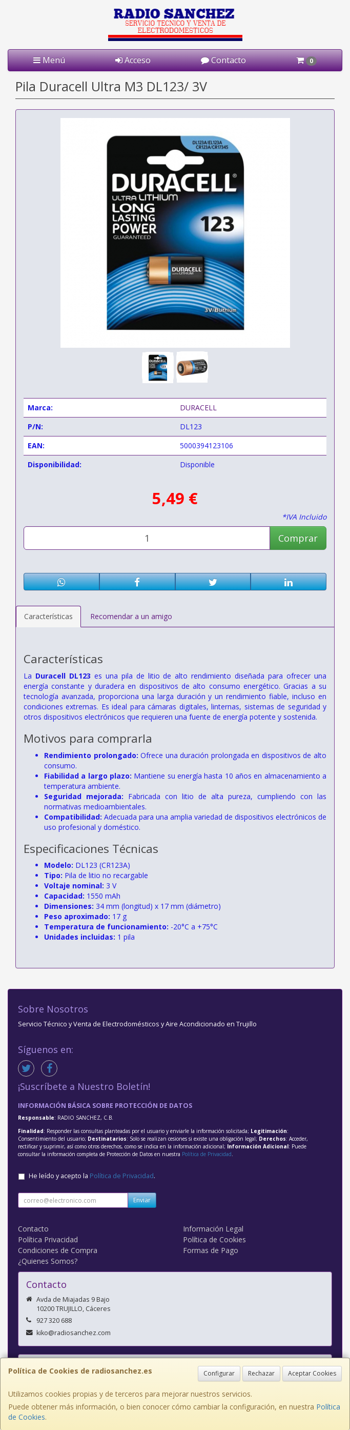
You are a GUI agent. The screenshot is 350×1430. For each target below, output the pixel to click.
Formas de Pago (210, 1250)
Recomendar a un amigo (131, 616)
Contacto (223, 60)
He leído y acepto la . (92, 1175)
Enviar (142, 1200)
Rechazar (261, 1373)
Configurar (219, 1373)
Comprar (298, 538)
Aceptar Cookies (312, 1373)
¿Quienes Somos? (47, 1261)
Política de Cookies (214, 1239)
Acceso (133, 60)
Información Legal (213, 1229)
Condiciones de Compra (57, 1250)
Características (48, 616)
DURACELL (198, 407)
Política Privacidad (48, 1239)
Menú (49, 60)
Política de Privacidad (207, 1154)
